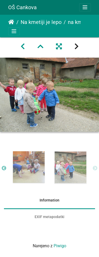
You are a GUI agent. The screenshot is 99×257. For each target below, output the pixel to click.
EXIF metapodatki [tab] (49, 217)
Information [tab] (49, 200)
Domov (11, 22)
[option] (29, 167)
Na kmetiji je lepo (41, 22)
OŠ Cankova (22, 7)
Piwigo (60, 245)
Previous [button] (4, 168)
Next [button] (95, 168)
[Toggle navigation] (85, 7)
